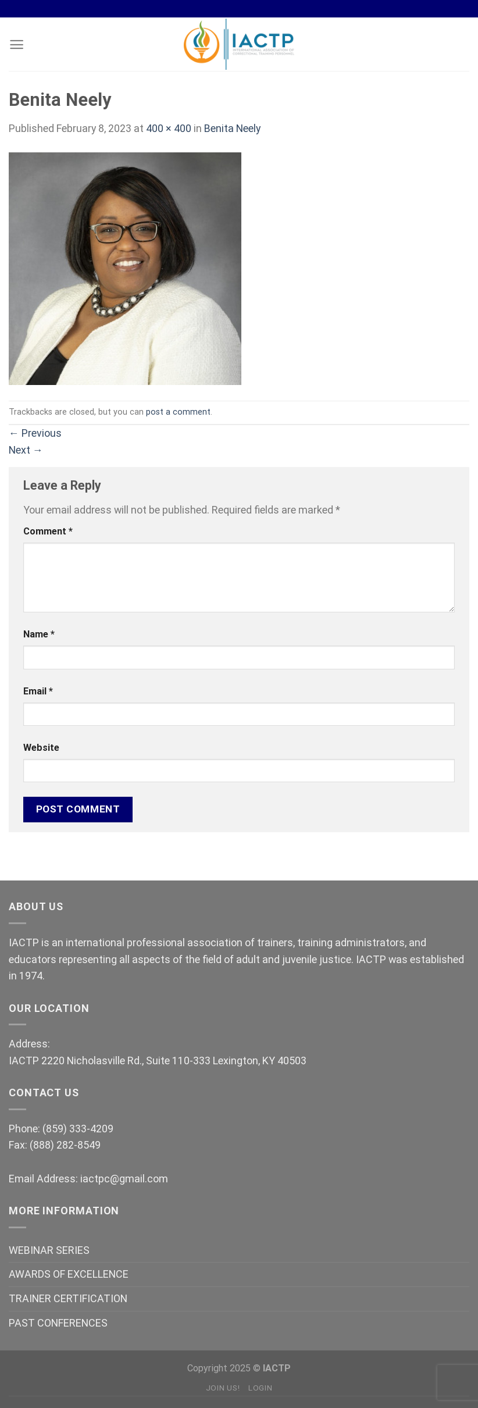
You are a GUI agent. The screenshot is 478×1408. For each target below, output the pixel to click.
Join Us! (223, 1387)
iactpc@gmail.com (124, 1178)
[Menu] (16, 44)
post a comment (178, 411)
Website (41, 747)
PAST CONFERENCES (58, 1323)
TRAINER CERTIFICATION (68, 1298)
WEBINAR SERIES (49, 1250)
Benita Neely (232, 128)
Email (38, 691)
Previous (35, 433)
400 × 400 (168, 128)
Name (39, 634)
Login (260, 1387)
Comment (48, 531)
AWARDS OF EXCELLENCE (69, 1274)
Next (26, 450)
